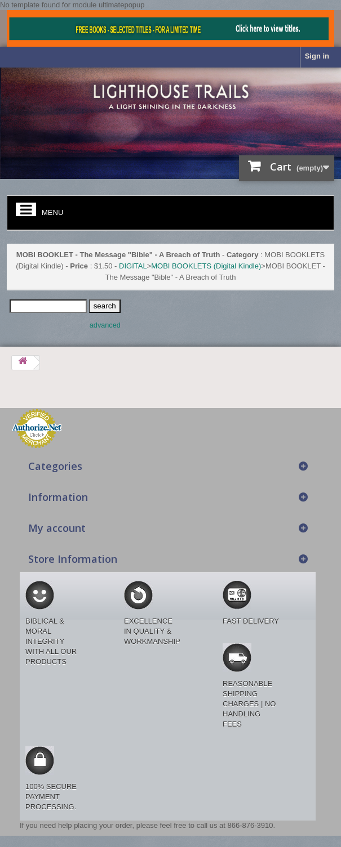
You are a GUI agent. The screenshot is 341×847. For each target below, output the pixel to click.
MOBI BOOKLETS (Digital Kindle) (206, 266)
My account (57, 528)
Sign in (317, 56)
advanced (105, 325)
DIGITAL (133, 266)
